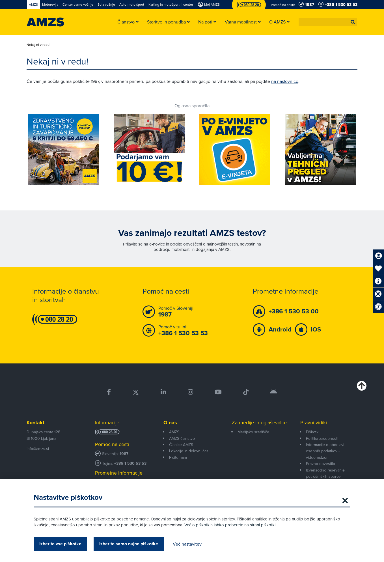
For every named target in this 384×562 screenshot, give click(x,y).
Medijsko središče (253, 432)
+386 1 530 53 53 (130, 463)
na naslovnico (284, 81)
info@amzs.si (38, 448)
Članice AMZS (181, 444)
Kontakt (35, 422)
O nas (170, 422)
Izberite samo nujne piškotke (128, 544)
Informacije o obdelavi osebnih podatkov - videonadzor (325, 451)
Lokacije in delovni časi (189, 451)
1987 (124, 453)
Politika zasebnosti (322, 438)
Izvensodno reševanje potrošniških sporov (325, 473)
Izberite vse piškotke (60, 544)
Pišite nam (178, 457)
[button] (353, 22)
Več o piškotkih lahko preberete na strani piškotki (229, 525)
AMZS (174, 432)
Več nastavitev (187, 544)
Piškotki (312, 432)
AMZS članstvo (182, 438)
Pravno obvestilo (320, 463)
